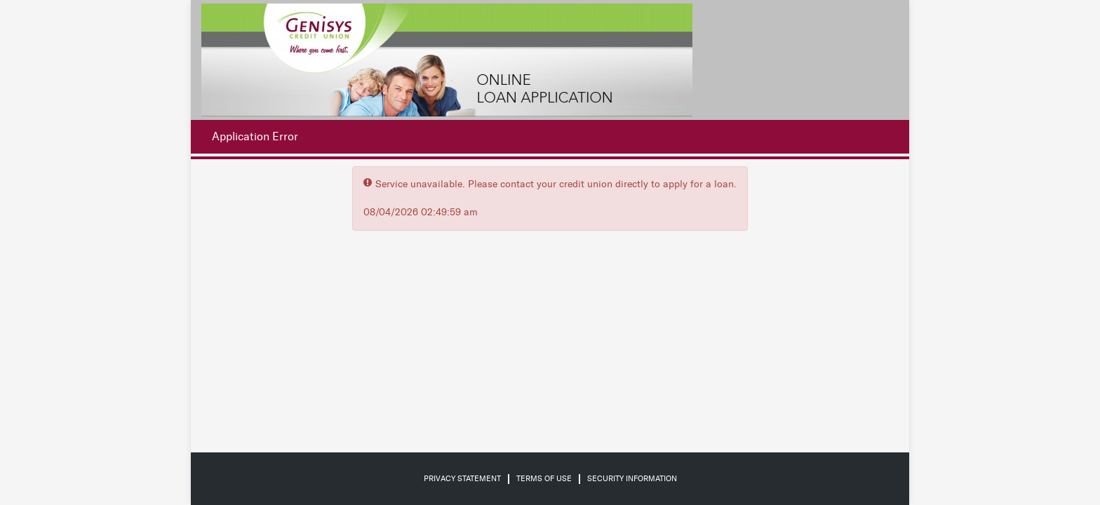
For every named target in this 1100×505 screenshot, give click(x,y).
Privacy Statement (462, 478)
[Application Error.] (251, 137)
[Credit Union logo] (446, 60)
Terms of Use (544, 478)
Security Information (632, 478)
